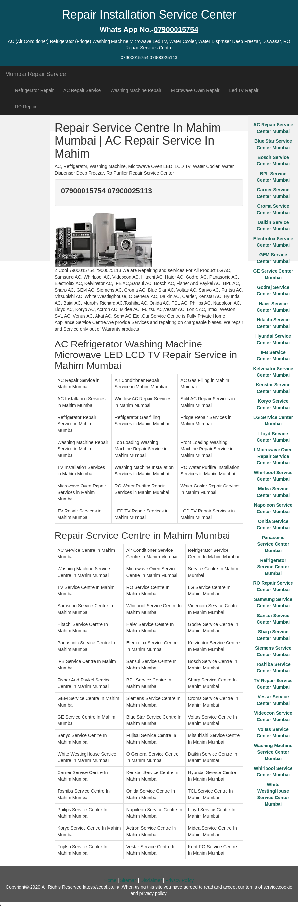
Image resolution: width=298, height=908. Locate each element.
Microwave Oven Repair (195, 90)
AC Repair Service (82, 90)
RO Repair (25, 106)
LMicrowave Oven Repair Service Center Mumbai (273, 456)
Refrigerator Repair (34, 90)
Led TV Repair (244, 90)
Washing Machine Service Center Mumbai (273, 752)
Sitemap (128, 880)
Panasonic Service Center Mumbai (273, 544)
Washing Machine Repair (135, 90)
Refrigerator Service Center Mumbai (273, 567)
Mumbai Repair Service (35, 74)
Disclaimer (151, 880)
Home (110, 880)
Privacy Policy (179, 880)
